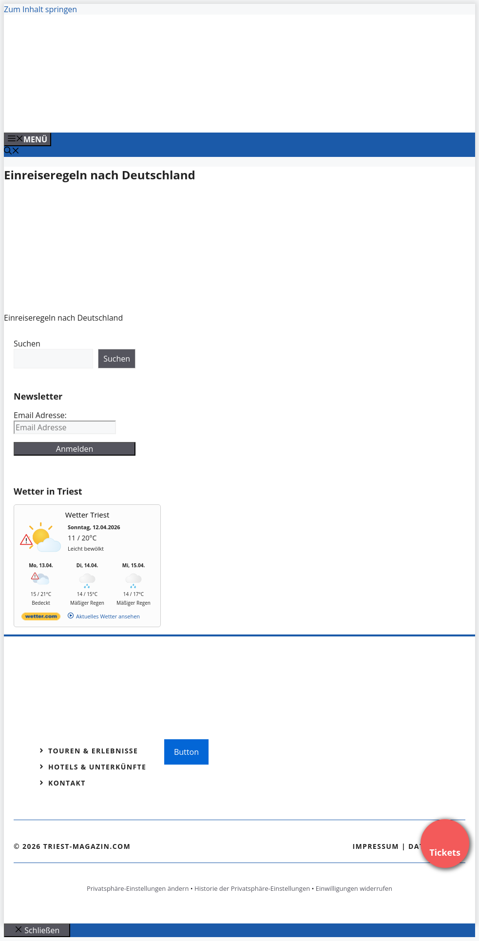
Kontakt (67, 782)
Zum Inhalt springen (40, 9)
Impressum (375, 846)
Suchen (27, 343)
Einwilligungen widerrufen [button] (354, 888)
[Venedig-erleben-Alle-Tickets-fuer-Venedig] (200, 114)
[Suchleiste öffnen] (11, 151)
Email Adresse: (40, 415)
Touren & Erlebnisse (93, 750)
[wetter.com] (40, 618)
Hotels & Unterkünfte (97, 766)
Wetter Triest (87, 514)
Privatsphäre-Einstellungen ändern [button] (138, 888)
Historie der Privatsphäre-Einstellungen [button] (252, 888)
